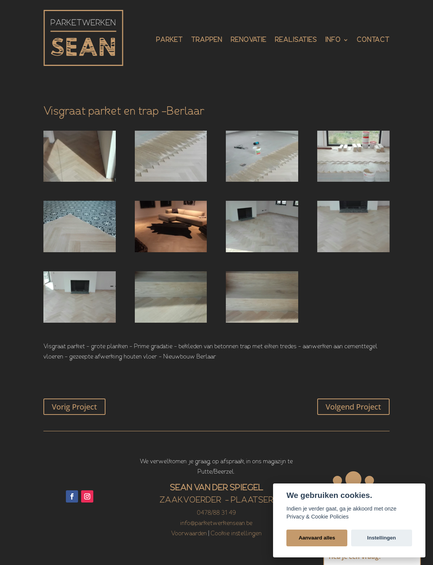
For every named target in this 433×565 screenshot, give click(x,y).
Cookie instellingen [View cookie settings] (236, 534)
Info (333, 40)
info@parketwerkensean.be (216, 523)
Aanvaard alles (317, 538)
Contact (373, 40)
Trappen (206, 40)
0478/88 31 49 (216, 513)
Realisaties (296, 40)
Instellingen (381, 538)
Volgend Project (353, 407)
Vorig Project (74, 407)
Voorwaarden (189, 534)
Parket (169, 40)
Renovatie (249, 40)
